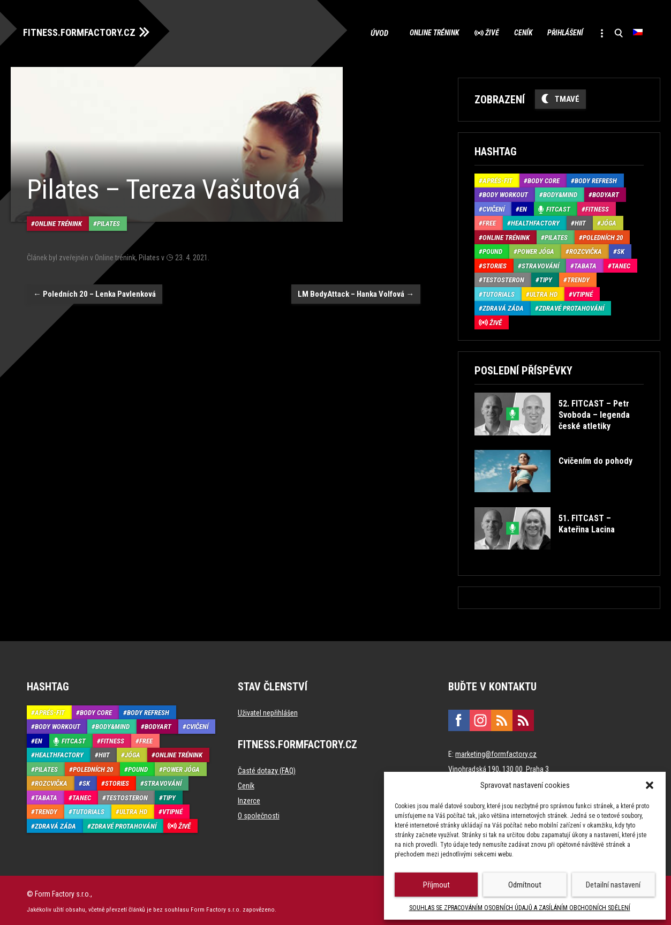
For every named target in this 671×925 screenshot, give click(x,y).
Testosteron (503, 278)
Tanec (621, 264)
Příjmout (436, 885)
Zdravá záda (503, 306)
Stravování (540, 264)
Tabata (585, 264)
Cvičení (493, 207)
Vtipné (582, 292)
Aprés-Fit (497, 179)
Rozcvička (585, 249)
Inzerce (249, 798)
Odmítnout (524, 885)
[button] (649, 785)
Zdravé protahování (571, 306)
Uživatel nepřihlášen (268, 710)
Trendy (578, 278)
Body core (543, 179)
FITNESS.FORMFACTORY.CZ (86, 31)
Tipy (545, 278)
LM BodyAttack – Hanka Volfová (356, 286)
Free (489, 221)
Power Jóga (535, 249)
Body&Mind (560, 193)
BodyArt (605, 193)
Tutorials (498, 292)
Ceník (503, 32)
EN (523, 207)
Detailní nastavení (613, 885)
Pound (492, 249)
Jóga (608, 221)
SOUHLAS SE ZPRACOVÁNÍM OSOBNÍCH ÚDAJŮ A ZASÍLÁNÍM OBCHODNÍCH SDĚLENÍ (519, 908)
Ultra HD (543, 292)
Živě (465, 32)
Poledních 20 (603, 235)
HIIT (580, 221)
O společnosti (259, 813)
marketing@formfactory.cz (496, 751)
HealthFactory (535, 221)
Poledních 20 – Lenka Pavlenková (94, 286)
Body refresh (596, 179)
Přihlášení (554, 32)
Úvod (341, 32)
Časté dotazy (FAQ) (267, 768)
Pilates (108, 216)
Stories (494, 264)
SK (620, 249)
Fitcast (558, 207)
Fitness (597, 207)
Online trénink (399, 32)
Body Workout (505, 193)
